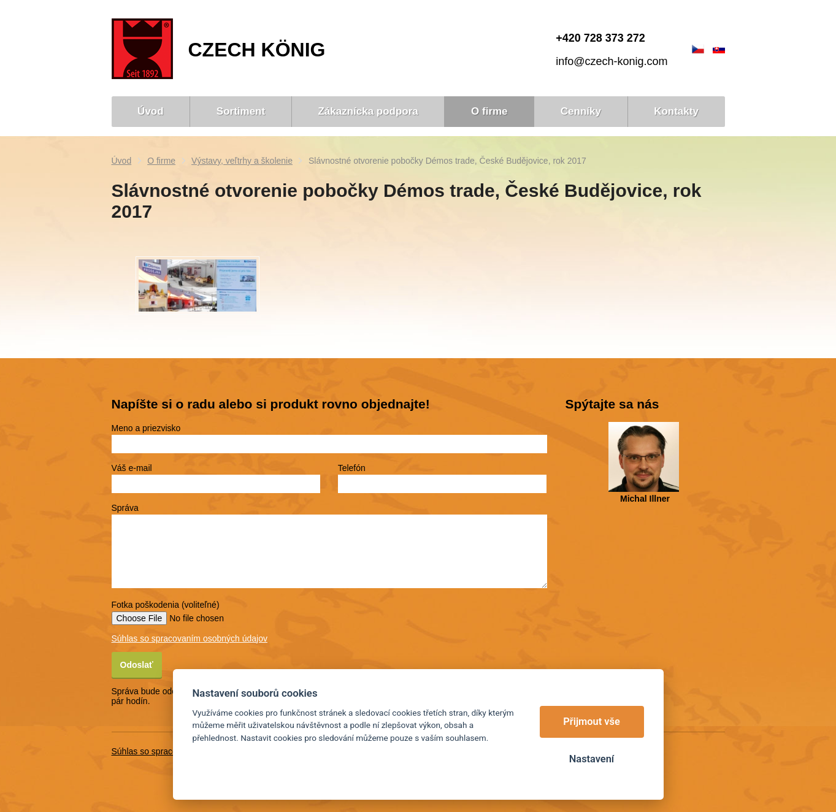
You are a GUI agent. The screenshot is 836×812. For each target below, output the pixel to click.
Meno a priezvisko (146, 428)
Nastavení (591, 759)
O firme (161, 161)
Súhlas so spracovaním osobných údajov (189, 638)
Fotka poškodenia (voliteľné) (166, 605)
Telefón (352, 468)
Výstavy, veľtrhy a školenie (242, 161)
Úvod (122, 161)
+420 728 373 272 (600, 38)
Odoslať (136, 665)
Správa (125, 508)
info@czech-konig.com (611, 61)
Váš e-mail (132, 468)
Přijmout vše (591, 721)
